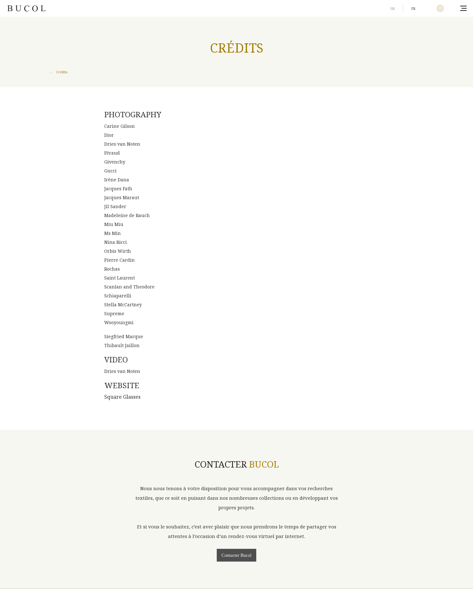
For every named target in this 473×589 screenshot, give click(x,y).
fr (413, 8)
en (392, 8)
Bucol (26, 8)
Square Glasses (122, 396)
